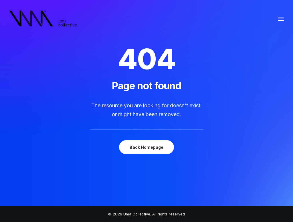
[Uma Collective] (43, 18)
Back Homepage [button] (146, 147)
